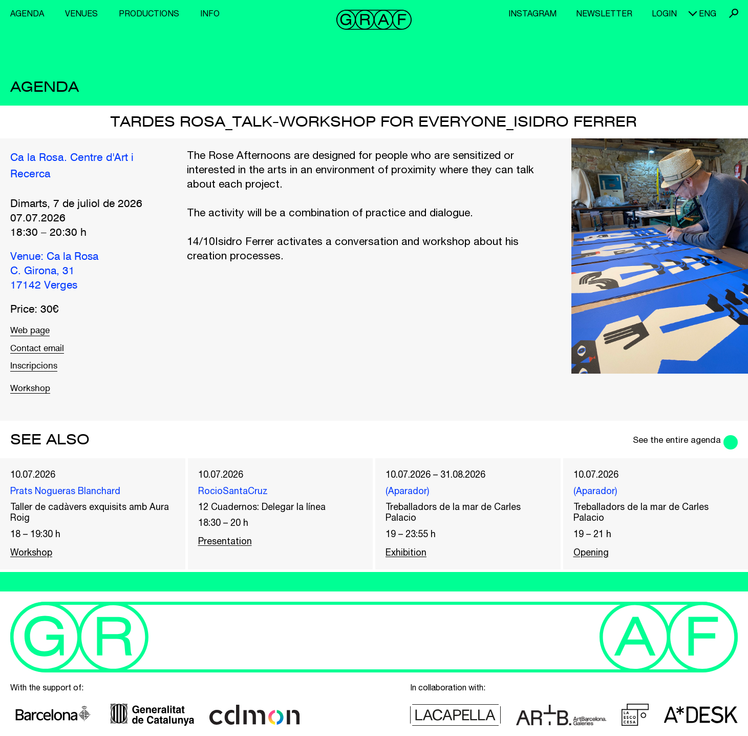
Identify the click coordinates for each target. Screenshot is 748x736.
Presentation (229, 558)
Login (664, 13)
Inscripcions (39, 376)
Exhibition (409, 571)
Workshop (34, 400)
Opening (593, 571)
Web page (34, 332)
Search (733, 13)
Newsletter (604, 13)
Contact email (43, 354)
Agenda (27, 13)
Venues (81, 13)
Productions (149, 13)
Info (210, 13)
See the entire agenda (664, 451)
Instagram (532, 13)
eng (707, 13)
